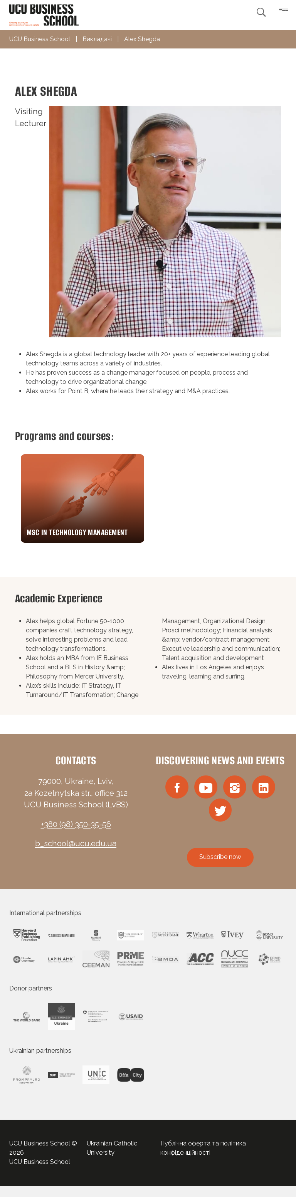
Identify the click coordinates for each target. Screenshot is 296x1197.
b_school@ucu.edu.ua (75, 851)
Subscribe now (220, 868)
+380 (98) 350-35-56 (76, 832)
